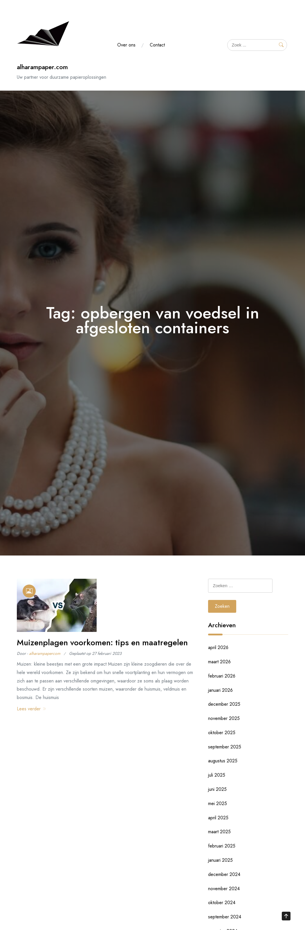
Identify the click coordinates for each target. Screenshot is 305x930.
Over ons (126, 45)
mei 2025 (217, 803)
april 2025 (218, 817)
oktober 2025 (221, 732)
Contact (157, 45)
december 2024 (224, 874)
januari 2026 (220, 690)
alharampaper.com (42, 66)
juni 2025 (217, 789)
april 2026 (218, 647)
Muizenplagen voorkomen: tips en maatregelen (102, 642)
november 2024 (224, 888)
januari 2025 (220, 860)
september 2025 (224, 746)
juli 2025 (216, 775)
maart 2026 (219, 661)
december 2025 (224, 704)
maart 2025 (219, 831)
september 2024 (224, 916)
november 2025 (224, 718)
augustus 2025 (222, 760)
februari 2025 (221, 846)
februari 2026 (221, 676)
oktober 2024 (221, 902)
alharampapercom (44, 653)
